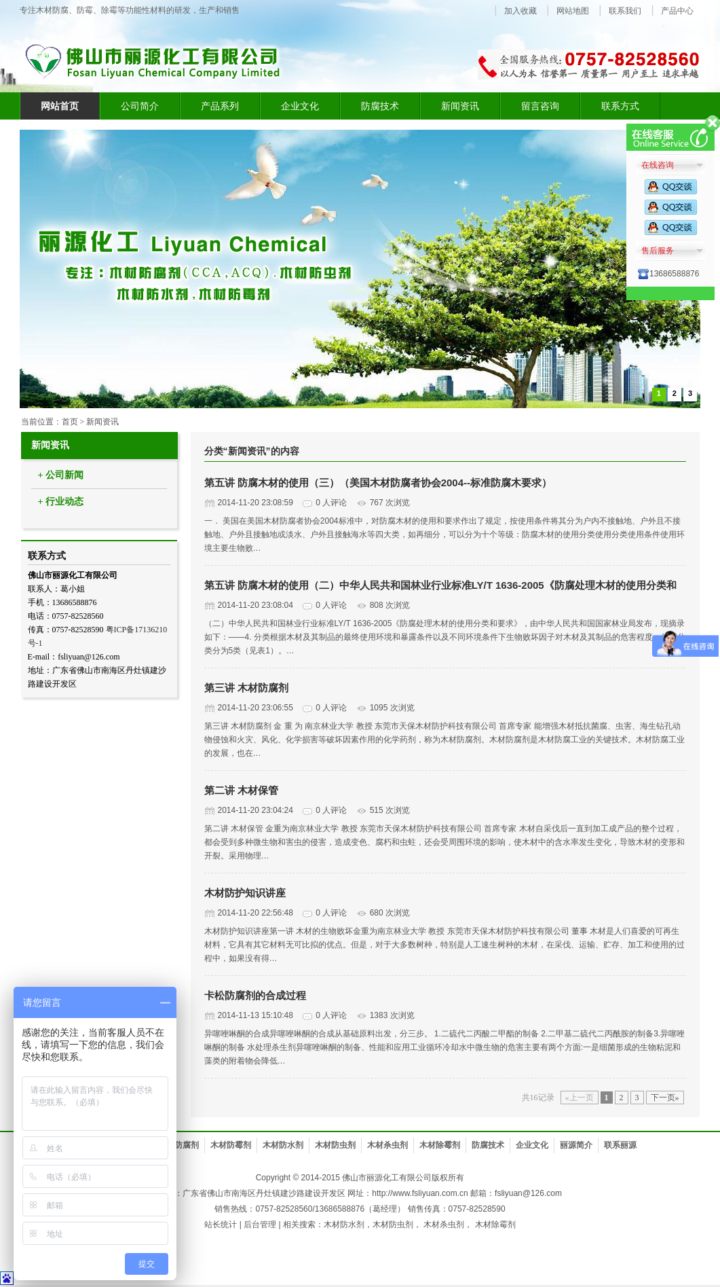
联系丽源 (620, 1145)
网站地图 (572, 11)
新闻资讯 (460, 106)
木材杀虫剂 (387, 1145)
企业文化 (300, 106)
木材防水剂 (283, 1145)
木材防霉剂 (230, 1145)
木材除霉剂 (439, 1145)
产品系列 (220, 106)
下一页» (665, 1097)
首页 (70, 422)
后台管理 (260, 1224)
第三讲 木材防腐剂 (246, 687)
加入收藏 (520, 11)
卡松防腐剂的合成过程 (255, 995)
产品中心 (677, 11)
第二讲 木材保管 (241, 790)
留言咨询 (540, 106)
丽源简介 (576, 1145)
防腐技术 (380, 106)
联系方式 (620, 106)
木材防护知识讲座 (245, 893)
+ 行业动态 (60, 501)
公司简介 (140, 106)
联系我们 (625, 11)
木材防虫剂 (335, 1145)
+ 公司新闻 (60, 475)
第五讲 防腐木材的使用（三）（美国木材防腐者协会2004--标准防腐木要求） (378, 482)
